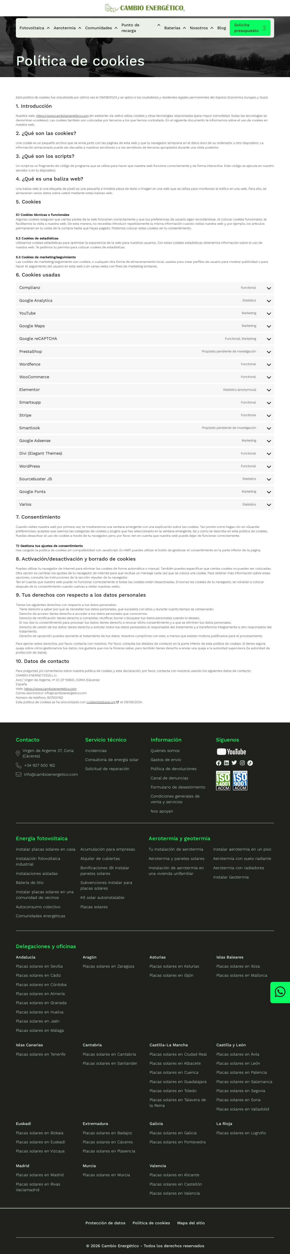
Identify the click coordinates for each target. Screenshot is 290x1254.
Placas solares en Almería (40, 993)
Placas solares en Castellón (176, 1184)
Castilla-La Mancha (169, 1045)
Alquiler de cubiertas (100, 858)
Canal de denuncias (169, 778)
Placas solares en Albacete (175, 1063)
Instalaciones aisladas (37, 873)
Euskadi (23, 1123)
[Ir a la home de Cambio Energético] (145, 8)
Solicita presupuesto (246, 28)
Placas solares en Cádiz (38, 975)
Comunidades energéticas (40, 916)
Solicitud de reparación (107, 768)
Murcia (89, 1166)
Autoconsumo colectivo (38, 907)
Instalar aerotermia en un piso (242, 849)
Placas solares (94, 907)
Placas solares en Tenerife (40, 1054)
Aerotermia (65, 28)
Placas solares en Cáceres (108, 1142)
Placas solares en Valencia (175, 1193)
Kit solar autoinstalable (102, 897)
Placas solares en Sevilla (39, 966)
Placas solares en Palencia (241, 1072)
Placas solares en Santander (110, 1063)
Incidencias (96, 750)
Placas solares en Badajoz (107, 1133)
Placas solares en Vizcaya (40, 1151)
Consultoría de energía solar (112, 759)
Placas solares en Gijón (171, 975)
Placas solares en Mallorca (241, 975)
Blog (221, 28)
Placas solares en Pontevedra (178, 1142)
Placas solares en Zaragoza (108, 966)
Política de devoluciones (173, 768)
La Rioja (224, 1123)
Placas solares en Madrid (40, 1175)
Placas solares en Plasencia (109, 1151)
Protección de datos (105, 1223)
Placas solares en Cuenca (174, 1072)
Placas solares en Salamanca (244, 1081)
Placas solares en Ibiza (238, 966)
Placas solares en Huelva (39, 1012)
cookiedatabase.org (101, 702)
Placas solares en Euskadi (40, 1142)
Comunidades (98, 28)
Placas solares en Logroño (241, 1133)
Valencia (158, 1166)
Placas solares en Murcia (106, 1175)
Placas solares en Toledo (173, 1090)
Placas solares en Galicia (173, 1133)
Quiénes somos (165, 750)
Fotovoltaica (31, 28)
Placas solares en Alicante (174, 1175)
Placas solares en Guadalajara (178, 1081)
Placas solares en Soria (238, 1100)
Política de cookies (151, 1223)
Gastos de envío (166, 759)
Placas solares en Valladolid (242, 1109)
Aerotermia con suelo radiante (242, 858)
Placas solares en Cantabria (109, 1054)
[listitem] (218, 763)
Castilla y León (231, 1045)
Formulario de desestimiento (178, 787)
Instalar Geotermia (231, 877)
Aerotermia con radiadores (238, 868)
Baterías (172, 28)
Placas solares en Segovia (240, 1090)
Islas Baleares (229, 957)
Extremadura (95, 1123)
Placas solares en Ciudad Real (178, 1054)
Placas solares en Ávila (237, 1054)
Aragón (90, 957)
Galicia (156, 1123)
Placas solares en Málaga (40, 1030)
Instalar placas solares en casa (45, 849)
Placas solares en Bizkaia (39, 1133)
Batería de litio (30, 882)
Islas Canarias (29, 1045)
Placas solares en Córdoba (41, 984)
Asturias (158, 957)
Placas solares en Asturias (174, 966)
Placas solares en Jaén (38, 1021)
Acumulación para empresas (107, 849)
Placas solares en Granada (41, 1002)
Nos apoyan (162, 811)
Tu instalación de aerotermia (176, 849)
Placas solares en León (238, 1063)
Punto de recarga (130, 28)
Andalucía (25, 957)
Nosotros (199, 28)
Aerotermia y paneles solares (176, 858)
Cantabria (92, 1045)
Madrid (22, 1166)
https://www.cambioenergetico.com (62, 115)
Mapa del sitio (191, 1223)
